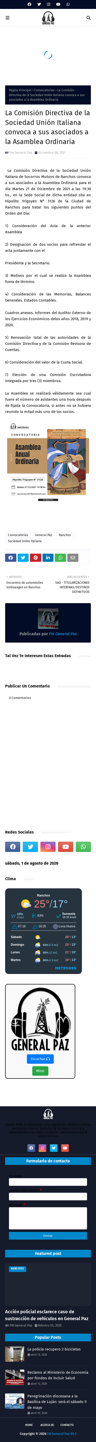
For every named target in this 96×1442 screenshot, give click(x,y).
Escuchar (40, 1059)
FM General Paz (21, 1325)
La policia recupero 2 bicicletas (54, 1349)
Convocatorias (44, 90)
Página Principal (20, 90)
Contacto (67, 1425)
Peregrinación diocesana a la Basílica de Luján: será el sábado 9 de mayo (57, 1402)
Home (29, 1425)
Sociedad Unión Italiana (25, 541)
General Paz (43, 535)
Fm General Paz (20, 152)
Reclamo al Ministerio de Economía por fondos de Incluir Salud (57, 1375)
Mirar (40, 1071)
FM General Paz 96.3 (62, 1434)
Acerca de (47, 1425)
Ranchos (65, 535)
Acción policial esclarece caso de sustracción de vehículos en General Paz (46, 1315)
